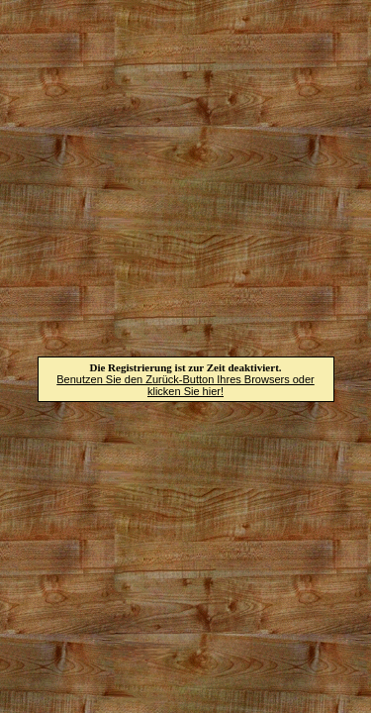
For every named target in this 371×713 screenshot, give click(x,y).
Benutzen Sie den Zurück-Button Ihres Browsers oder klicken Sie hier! (185, 385)
